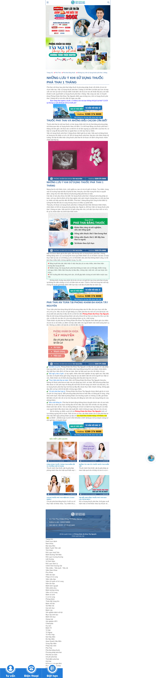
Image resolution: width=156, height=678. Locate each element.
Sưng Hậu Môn (51, 643)
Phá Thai (49, 648)
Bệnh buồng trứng (52, 590)
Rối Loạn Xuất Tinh (52, 552)
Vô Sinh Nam (50, 561)
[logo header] (78, 2)
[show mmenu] (48, 2)
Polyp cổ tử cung (52, 577)
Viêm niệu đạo (51, 579)
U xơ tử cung (50, 597)
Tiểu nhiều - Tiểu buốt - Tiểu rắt (57, 568)
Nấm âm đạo (50, 583)
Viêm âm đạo (50, 575)
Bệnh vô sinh (50, 594)
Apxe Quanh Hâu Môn (53, 641)
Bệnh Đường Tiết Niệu (54, 555)
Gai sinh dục (50, 608)
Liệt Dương (50, 559)
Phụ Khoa (49, 572)
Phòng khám (50, 599)
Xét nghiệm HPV (51, 621)
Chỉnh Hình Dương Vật (54, 566)
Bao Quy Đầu (50, 546)
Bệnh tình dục (51, 617)
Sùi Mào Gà (50, 606)
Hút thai (48, 661)
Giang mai (49, 619)
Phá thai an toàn (51, 654)
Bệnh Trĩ (49, 628)
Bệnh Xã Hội (50, 603)
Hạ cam (48, 626)
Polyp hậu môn (51, 646)
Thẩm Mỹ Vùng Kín (52, 601)
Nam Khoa (49, 543)
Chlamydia (49, 623)
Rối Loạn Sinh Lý (52, 563)
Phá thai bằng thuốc (53, 650)
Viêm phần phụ (51, 588)
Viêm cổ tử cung (51, 592)
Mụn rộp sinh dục (52, 615)
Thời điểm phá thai (52, 659)
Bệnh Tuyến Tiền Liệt (53, 548)
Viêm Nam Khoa (51, 570)
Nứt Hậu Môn (50, 637)
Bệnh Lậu (49, 610)
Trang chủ (49, 539)
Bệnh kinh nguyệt (52, 586)
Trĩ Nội (48, 630)
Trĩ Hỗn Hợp (50, 634)
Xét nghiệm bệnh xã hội (54, 612)
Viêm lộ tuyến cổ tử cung (54, 581)
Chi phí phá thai (51, 657)
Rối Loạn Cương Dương (54, 557)
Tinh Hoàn (49, 550)
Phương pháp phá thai (54, 652)
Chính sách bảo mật (78, 536)
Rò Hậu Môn (50, 639)
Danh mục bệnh (51, 541)
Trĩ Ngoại (49, 632)
